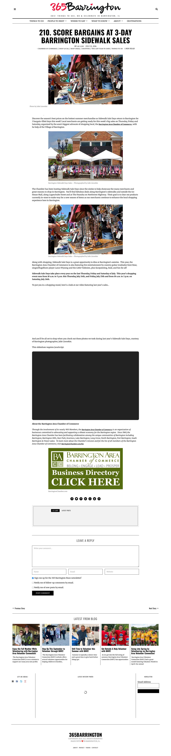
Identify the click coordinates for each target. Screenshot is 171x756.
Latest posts (66, 513)
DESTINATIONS (134, 21)
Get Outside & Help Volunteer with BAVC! (114, 652)
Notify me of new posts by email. (49, 590)
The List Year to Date (109, 49)
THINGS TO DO (37, 21)
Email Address (144, 684)
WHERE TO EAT (78, 21)
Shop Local (67, 49)
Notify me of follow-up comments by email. (54, 585)
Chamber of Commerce (49, 49)
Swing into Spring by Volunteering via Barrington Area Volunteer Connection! (143, 653)
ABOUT (117, 21)
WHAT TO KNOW (99, 21)
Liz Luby (81, 46)
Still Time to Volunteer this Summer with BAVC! (83, 652)
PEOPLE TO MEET (56, 21)
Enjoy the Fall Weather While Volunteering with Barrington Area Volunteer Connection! (25, 653)
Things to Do (128, 49)
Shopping (92, 49)
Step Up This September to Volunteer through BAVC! (53, 652)
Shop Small (80, 49)
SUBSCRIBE (148, 693)
